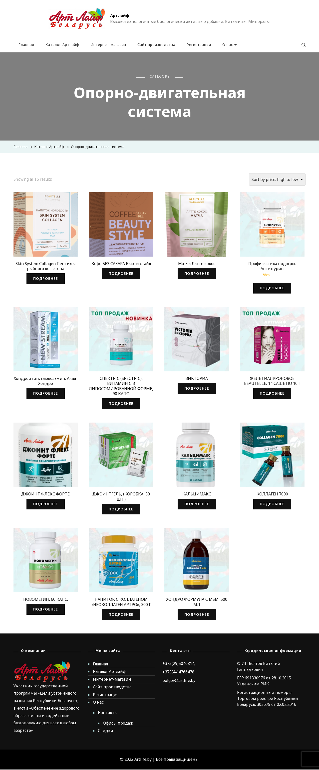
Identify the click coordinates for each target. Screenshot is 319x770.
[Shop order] (277, 179)
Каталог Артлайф (62, 44)
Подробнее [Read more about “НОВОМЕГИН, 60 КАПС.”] (45, 610)
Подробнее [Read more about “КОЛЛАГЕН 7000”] (272, 504)
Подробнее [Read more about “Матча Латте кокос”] (197, 273)
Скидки (105, 731)
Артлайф (119, 15)
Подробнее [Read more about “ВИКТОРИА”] (197, 388)
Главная (26, 44)
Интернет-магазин (108, 44)
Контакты (108, 713)
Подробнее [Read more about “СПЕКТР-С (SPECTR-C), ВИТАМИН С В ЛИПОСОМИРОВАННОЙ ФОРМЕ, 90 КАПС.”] (121, 404)
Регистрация (199, 44)
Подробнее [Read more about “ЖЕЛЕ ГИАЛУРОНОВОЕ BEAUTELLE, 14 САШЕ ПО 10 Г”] (272, 393)
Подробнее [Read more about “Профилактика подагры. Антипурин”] (272, 288)
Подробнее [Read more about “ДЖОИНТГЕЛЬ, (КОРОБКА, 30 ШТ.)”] (121, 509)
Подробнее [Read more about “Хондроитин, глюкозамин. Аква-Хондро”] (45, 393)
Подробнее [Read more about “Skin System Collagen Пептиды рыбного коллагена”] (45, 278)
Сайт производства (156, 44)
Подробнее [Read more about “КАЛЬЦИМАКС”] (197, 504)
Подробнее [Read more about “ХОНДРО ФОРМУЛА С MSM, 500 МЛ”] (197, 615)
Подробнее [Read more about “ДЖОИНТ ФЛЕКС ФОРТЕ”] (45, 504)
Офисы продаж (118, 723)
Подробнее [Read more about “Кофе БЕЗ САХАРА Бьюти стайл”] (121, 273)
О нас (227, 44)
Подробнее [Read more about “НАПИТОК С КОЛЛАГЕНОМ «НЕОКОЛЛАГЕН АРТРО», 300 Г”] (121, 615)
